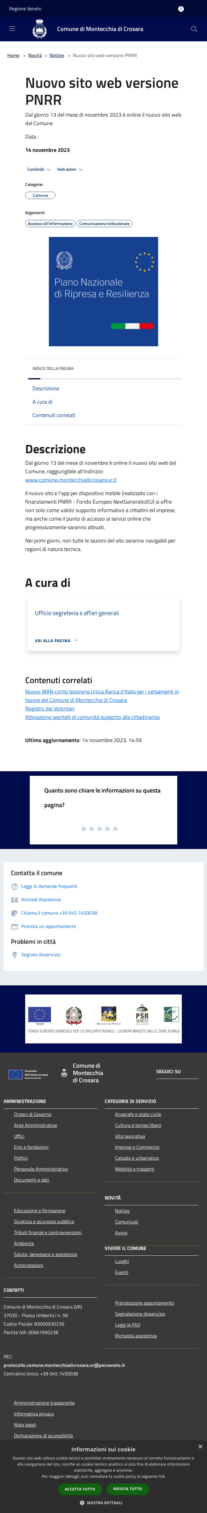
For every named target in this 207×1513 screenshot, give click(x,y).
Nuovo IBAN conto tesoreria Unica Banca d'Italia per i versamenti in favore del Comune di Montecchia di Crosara (102, 695)
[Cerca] (194, 29)
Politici (21, 1158)
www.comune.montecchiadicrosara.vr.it (71, 480)
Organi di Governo (32, 1114)
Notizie (56, 55)
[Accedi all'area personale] (181, 9)
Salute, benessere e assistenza (45, 1254)
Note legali (25, 1424)
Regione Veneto (25, 8)
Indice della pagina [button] (52, 368)
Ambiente (24, 1243)
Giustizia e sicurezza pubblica (44, 1221)
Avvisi (121, 1232)
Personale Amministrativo (41, 1168)
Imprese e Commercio (137, 1147)
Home (13, 55)
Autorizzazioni (28, 1265)
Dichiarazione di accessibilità (43, 1435)
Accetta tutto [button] (80, 1489)
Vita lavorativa (130, 1136)
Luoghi (122, 1261)
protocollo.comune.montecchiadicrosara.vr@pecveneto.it (64, 1365)
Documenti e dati (31, 1179)
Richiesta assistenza (136, 1335)
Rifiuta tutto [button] (128, 1488)
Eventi (121, 1272)
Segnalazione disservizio (140, 1313)
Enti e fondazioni (31, 1147)
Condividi (39, 169)
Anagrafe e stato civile (138, 1114)
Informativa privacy (34, 1413)
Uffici (19, 1136)
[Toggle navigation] (12, 28)
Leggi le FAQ (128, 1324)
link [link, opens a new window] (162, 1476)
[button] (103, 1503)
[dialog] (103, 1476)
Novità (35, 55)
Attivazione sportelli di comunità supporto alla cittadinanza (92, 717)
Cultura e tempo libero (138, 1125)
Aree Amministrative (35, 1125)
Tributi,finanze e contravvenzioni (48, 1232)
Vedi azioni (70, 169)
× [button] (200, 1447)
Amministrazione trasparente (44, 1402)
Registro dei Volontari (49, 708)
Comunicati (126, 1221)
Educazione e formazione (39, 1210)
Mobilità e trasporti (134, 1168)
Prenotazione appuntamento (144, 1302)
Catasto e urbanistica (137, 1158)
